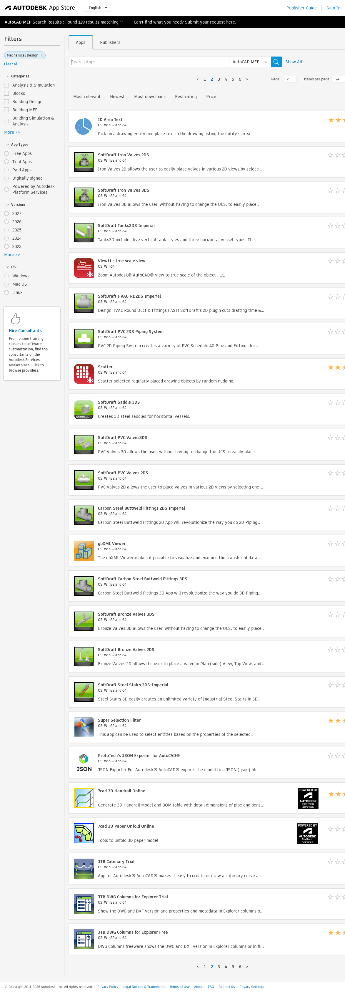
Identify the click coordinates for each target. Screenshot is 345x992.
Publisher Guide (301, 8)
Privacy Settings (251, 986)
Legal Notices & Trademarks (144, 986)
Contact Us (227, 986)
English (98, 7)
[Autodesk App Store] (40, 8)
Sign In (333, 8)
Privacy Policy (107, 986)
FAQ (211, 986)
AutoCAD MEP (18, 22)
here (230, 22)
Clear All (11, 64)
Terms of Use (180, 986)
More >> (12, 132)
